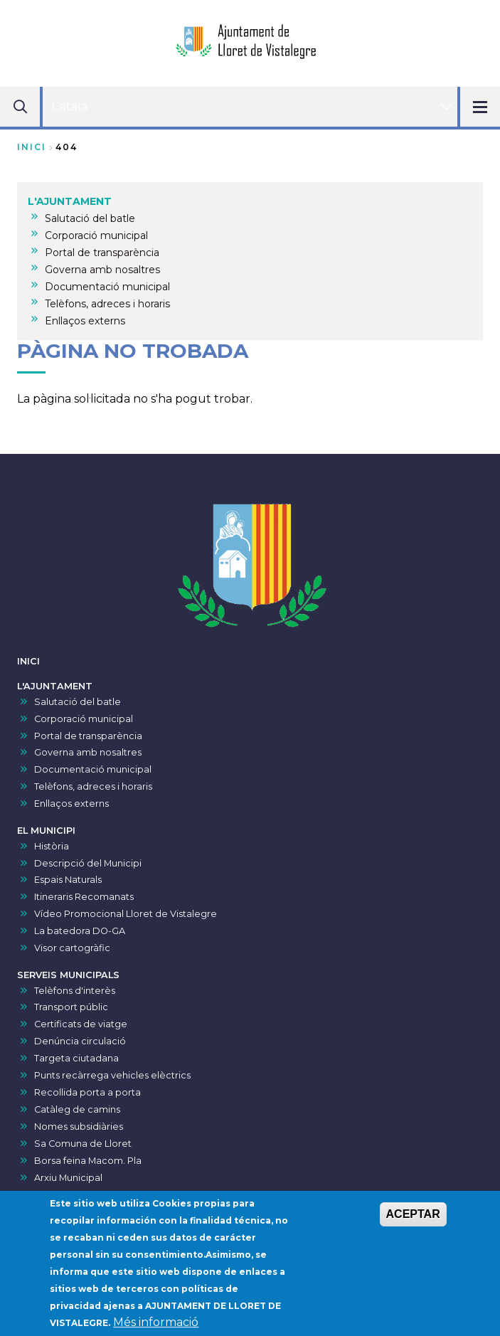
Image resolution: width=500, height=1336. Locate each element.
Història (51, 846)
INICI (28, 661)
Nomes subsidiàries (78, 1126)
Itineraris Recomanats (84, 896)
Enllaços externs (71, 803)
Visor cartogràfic (72, 948)
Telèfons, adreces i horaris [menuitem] (107, 303)
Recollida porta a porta (87, 1092)
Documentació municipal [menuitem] (107, 286)
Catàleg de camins (77, 1109)
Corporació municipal (83, 719)
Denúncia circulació (80, 1041)
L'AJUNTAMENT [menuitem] (70, 201)
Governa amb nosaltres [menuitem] (102, 269)
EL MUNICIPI (46, 830)
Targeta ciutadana (76, 1058)
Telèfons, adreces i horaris (93, 786)
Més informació (155, 1324)
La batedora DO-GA (79, 931)
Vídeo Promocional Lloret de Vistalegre (125, 913)
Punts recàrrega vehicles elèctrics (112, 1075)
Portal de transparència (88, 736)
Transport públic (71, 1007)
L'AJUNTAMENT (54, 686)
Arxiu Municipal (68, 1177)
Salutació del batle (77, 701)
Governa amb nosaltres (88, 752)
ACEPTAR (413, 1216)
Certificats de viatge (80, 1024)
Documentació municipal (92, 769)
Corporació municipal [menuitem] (96, 235)
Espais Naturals (68, 879)
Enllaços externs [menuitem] (85, 320)
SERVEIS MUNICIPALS (68, 975)
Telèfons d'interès (74, 990)
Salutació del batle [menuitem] (90, 218)
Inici (31, 147)
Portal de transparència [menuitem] (102, 252)
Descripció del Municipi (88, 863)
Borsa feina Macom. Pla (88, 1160)
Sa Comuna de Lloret (83, 1143)
